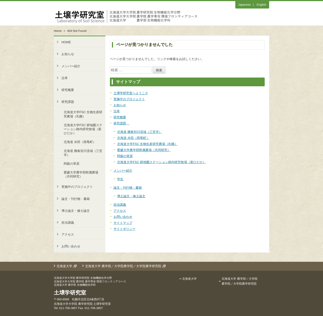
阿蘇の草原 (125, 156)
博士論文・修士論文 (131, 196)
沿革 (116, 111)
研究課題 (121, 123)
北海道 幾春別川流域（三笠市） (139, 132)
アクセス (119, 210)
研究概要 (119, 117)
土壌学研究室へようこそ (130, 93)
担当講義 (119, 204)
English (261, 4)
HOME (66, 42)
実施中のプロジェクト (129, 99)
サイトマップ (122, 223)
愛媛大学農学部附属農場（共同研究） (143, 150)
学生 (120, 179)
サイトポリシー (124, 229)
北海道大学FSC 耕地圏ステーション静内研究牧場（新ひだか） (161, 162)
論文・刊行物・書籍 (127, 187)
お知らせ (119, 105)
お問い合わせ (122, 217)
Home (58, 30)
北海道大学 (64, 266)
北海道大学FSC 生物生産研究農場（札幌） (147, 144)
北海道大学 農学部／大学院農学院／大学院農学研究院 (123, 266)
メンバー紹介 (122, 170)
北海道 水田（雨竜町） (133, 138)
